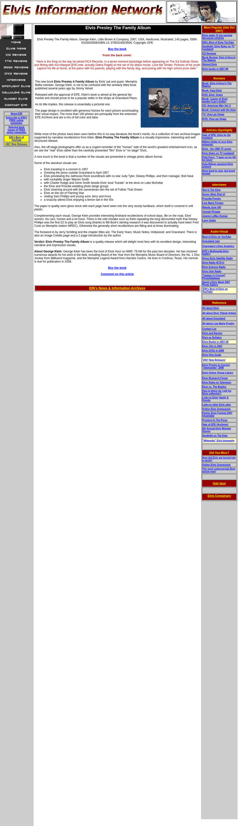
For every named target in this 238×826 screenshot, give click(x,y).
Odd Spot (219, 483)
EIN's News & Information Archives (117, 288)
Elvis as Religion (212, 337)
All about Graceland (214, 318)
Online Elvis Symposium (217, 409)
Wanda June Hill (212, 207)
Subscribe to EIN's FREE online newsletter (16, 120)
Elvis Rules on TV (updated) (218, 153)
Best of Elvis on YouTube (217, 236)
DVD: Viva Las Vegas (214, 119)
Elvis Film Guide (212, 355)
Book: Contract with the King (219, 110)
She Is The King (212, 190)
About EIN (16, 113)
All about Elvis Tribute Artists (219, 313)
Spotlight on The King (215, 435)
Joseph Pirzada (211, 211)
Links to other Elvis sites (217, 404)
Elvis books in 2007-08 (215, 69)
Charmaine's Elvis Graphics (218, 246)
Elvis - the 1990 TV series (217, 149)
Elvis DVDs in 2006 (213, 350)
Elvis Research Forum (215, 378)
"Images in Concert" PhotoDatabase (214, 276)
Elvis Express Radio (214, 267)
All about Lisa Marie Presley (219, 323)
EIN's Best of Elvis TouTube (218, 42)
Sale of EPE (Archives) (215, 424)
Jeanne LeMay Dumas (215, 216)
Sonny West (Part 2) (214, 194)
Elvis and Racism (212, 333)
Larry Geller (209, 220)
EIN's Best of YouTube (16, 138)
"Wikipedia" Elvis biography (219, 440)
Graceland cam (211, 241)
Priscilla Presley (212, 198)
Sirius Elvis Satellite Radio (218, 258)
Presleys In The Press (215, 420)
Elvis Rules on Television (217, 382)
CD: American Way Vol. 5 (217, 105)
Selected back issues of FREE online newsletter (16, 130)
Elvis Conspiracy (219, 496)
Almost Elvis (210, 64)
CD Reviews (209, 53)
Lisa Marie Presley (213, 203)
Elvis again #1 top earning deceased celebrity (217, 36)
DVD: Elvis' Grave (213, 94)
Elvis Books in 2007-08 (216, 342)
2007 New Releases (16, 144)
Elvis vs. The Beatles (214, 386)
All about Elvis (211, 308)
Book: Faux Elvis (212, 90)
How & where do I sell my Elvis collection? (217, 392)
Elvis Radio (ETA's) (213, 262)
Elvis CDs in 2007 (213, 346)
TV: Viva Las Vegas (213, 114)
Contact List (210, 329)
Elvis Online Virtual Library (218, 372)
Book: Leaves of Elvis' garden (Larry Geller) (215, 100)
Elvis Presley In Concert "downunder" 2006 (216, 366)
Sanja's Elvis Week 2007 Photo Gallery (216, 283)
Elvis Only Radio (212, 271)
